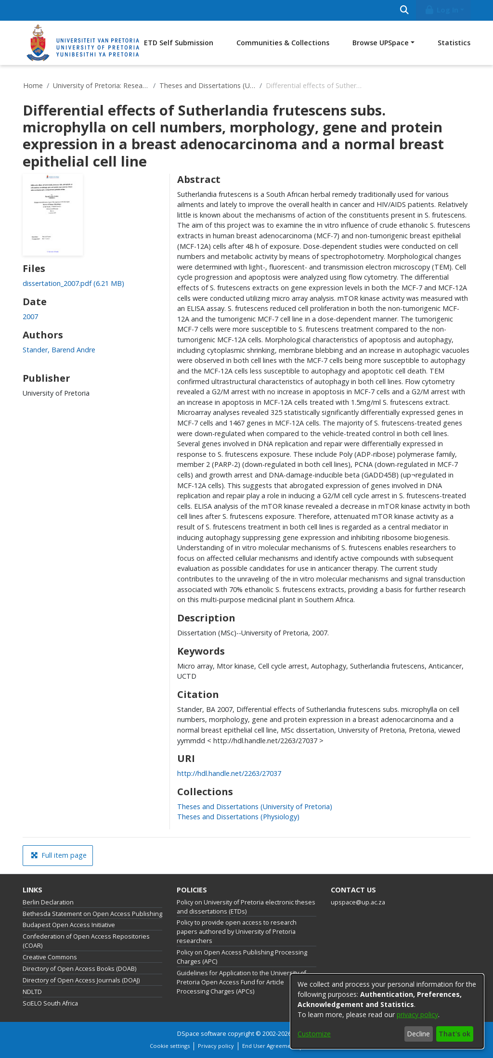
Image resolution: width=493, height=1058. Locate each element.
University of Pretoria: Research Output (101, 85)
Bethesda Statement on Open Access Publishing (92, 914)
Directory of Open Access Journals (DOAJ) (81, 980)
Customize (314, 1033)
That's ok (454, 1033)
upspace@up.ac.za (358, 902)
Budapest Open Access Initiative (69, 925)
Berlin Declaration (48, 902)
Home (33, 85)
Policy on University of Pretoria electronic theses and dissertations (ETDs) (246, 907)
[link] (73, 283)
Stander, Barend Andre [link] (59, 349)
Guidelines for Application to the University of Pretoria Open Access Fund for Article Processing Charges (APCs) (241, 982)
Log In (441, 9)
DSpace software (201, 1034)
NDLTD (32, 992)
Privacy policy (216, 1045)
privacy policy (417, 1014)
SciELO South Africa (50, 1003)
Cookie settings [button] (170, 1045)
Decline (418, 1033)
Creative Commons (50, 957)
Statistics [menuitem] (454, 42)
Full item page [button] (59, 855)
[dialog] (387, 1011)
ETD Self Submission (178, 42)
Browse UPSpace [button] (380, 42)
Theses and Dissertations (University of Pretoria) (207, 85)
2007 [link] (30, 316)
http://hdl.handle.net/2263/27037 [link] (229, 773)
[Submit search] (404, 10)
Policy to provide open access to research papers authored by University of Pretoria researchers (237, 931)
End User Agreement (269, 1045)
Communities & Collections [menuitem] (282, 42)
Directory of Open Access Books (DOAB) (79, 969)
